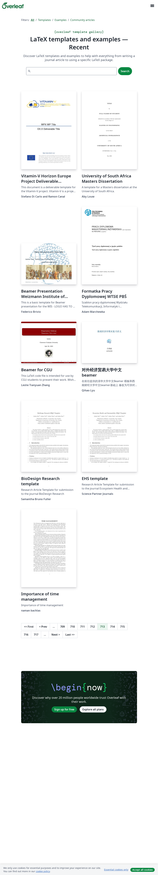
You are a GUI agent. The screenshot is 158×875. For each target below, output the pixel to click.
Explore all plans (93, 709)
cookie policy (43, 871)
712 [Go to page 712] (92, 626)
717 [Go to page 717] (36, 634)
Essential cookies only (116, 869)
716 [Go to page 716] (26, 634)
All (32, 20)
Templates (44, 20)
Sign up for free (64, 709)
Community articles (82, 20)
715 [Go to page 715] (122, 626)
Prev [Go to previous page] (43, 626)
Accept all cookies (142, 869)
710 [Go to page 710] (72, 626)
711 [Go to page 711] (82, 626)
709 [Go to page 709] (62, 626)
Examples (61, 20)
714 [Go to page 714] (112, 626)
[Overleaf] (13, 5)
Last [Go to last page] (70, 634)
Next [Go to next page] (55, 634)
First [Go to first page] (29, 626)
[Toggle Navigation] (152, 5)
